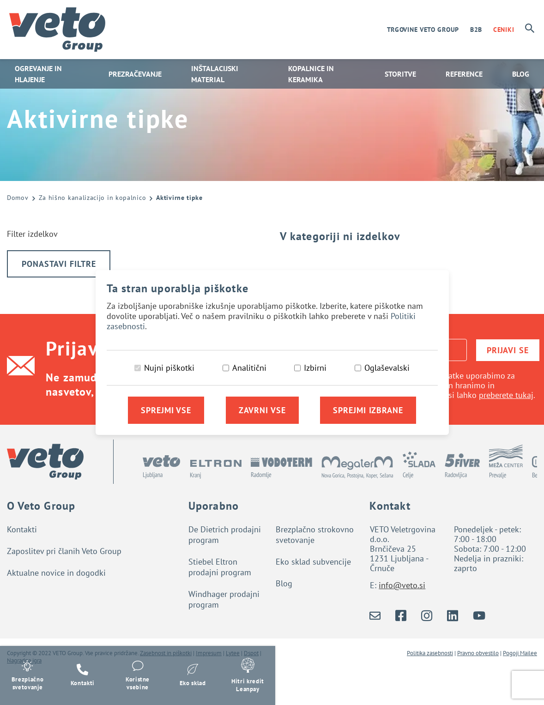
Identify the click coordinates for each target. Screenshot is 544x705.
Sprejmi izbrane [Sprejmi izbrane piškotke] (368, 410)
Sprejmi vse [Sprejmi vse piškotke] (166, 410)
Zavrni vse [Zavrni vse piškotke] (262, 410)
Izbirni (315, 367)
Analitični (249, 367)
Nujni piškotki (169, 367)
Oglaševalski (387, 367)
